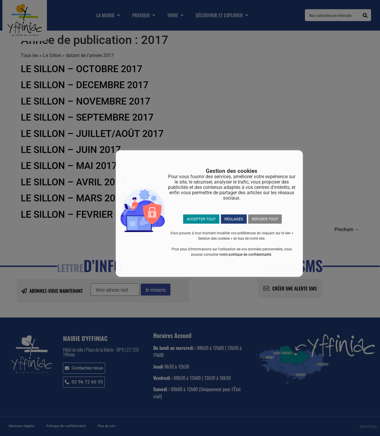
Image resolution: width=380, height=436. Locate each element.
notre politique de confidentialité (245, 254)
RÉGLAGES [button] (233, 219)
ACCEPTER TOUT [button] (201, 219)
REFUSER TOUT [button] (265, 219)
